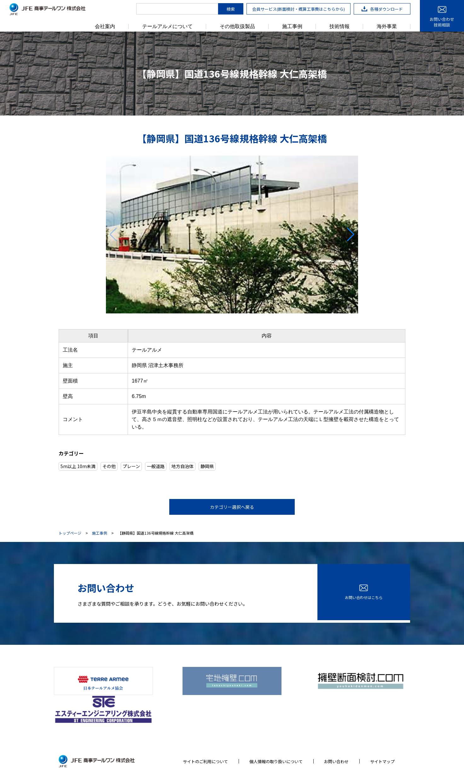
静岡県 (207, 466)
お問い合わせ (336, 729)
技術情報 (339, 26)
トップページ (70, 533)
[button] (350, 234)
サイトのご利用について (205, 729)
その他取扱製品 (237, 26)
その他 (109, 466)
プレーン (131, 466)
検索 (231, 9)
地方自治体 (182, 466)
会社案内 (105, 26)
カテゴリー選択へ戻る (232, 507)
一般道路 (156, 466)
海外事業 (387, 26)
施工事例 (292, 26)
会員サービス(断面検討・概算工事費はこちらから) (298, 9)
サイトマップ (382, 729)
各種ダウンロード (382, 9)
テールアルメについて (167, 26)
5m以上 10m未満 (78, 466)
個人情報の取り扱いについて (276, 729)
